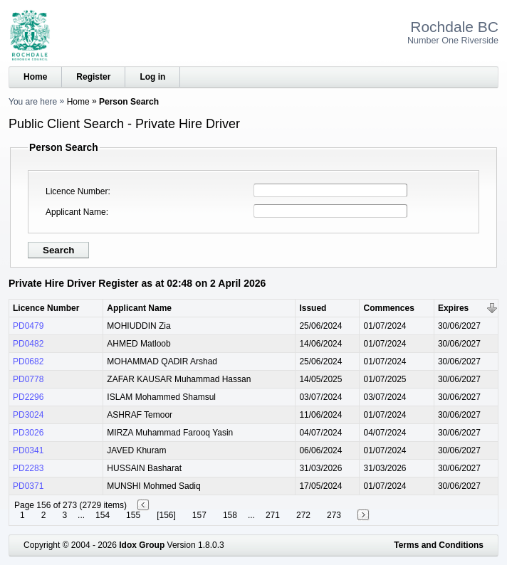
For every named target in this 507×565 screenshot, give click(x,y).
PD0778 (28, 379)
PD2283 (28, 468)
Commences (388, 308)
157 (199, 515)
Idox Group (141, 545)
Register (93, 77)
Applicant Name (76, 212)
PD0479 (28, 326)
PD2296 (28, 397)
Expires (453, 308)
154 (102, 515)
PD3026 (28, 433)
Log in (152, 77)
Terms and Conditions (439, 545)
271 (273, 515)
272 (303, 515)
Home (35, 77)
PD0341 (28, 450)
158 (230, 515)
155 (133, 515)
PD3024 (28, 415)
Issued (312, 308)
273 (334, 515)
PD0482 (28, 344)
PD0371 (28, 486)
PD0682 (28, 361)
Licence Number (77, 191)
